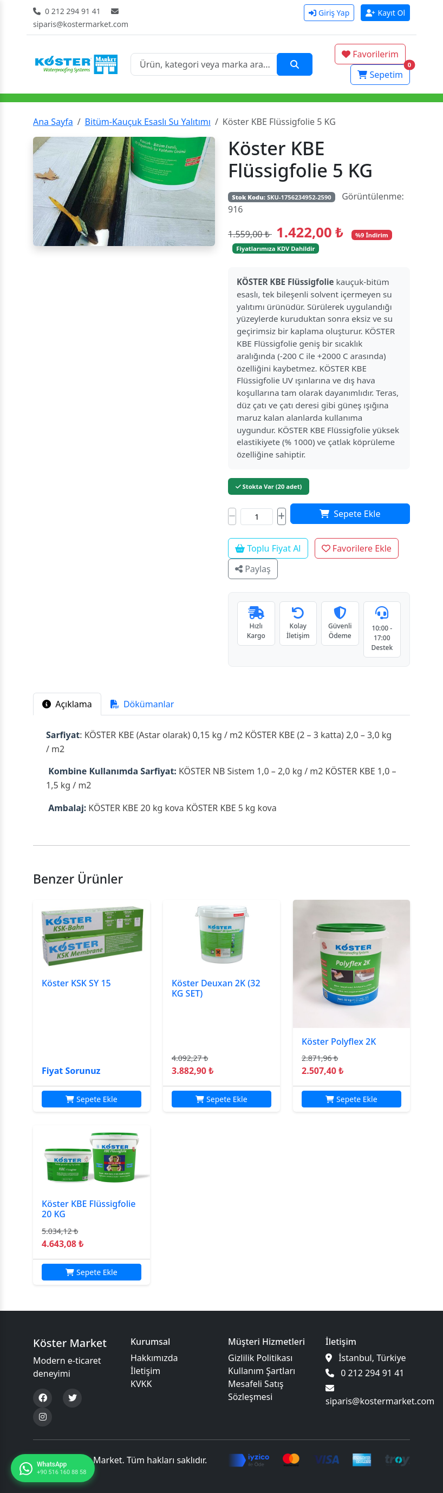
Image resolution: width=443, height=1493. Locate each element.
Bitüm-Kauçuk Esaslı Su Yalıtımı (148, 122)
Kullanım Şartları (261, 1371)
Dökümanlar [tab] (142, 704)
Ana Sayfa (53, 122)
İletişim (145, 1371)
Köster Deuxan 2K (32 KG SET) (216, 988)
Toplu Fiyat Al (268, 548)
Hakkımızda (154, 1358)
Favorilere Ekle (357, 548)
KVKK (141, 1384)
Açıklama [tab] (67, 704)
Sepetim (383, 72)
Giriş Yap (329, 13)
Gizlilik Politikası (260, 1358)
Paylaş (253, 569)
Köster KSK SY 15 (76, 983)
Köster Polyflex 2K (339, 1041)
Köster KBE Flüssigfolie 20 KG (88, 1209)
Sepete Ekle (350, 514)
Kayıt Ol (385, 13)
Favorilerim (370, 54)
